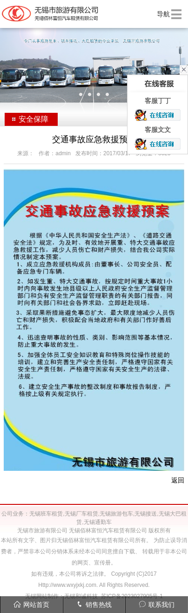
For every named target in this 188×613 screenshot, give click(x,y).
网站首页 (31, 604)
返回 (177, 480)
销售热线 (94, 604)
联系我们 (157, 604)
